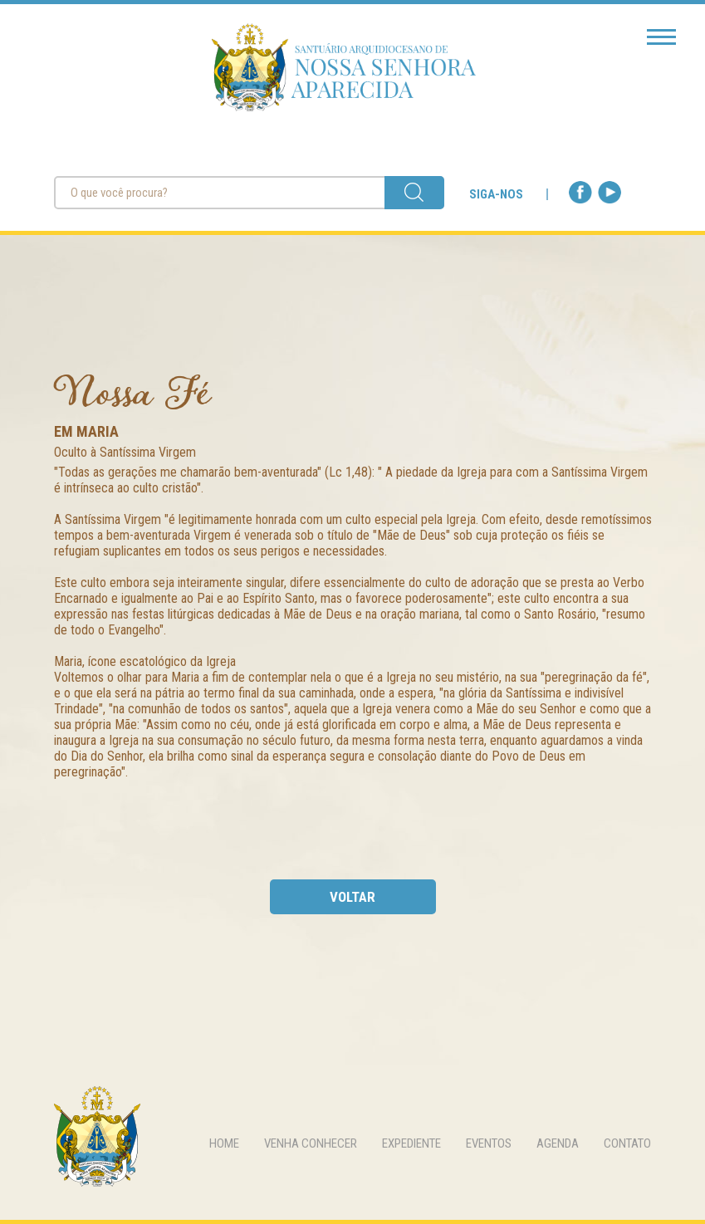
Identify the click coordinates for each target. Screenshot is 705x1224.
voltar (352, 897)
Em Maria (86, 431)
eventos (489, 1143)
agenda (557, 1143)
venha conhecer (310, 1143)
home (224, 1143)
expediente (411, 1143)
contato (627, 1143)
